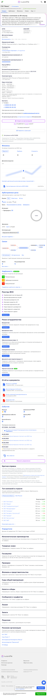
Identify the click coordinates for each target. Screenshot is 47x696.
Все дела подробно (7, 236)
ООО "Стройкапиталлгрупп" (11, 506)
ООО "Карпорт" (7, 515)
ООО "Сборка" (7, 504)
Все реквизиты (6, 39)
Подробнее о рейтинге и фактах (11, 287)
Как (15, 124)
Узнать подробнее (20, 689)
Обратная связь (28, 663)
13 (3, 277)
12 (5, 411)
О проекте (4, 660)
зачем (27, 124)
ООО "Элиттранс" (8, 501)
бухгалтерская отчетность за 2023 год (21, 436)
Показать (42, 24)
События (5, 407)
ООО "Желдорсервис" (9, 508)
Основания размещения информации (9, 671)
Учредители (7, 529)
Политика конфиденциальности (31, 669)
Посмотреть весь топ (8, 524)
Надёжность (7, 271)
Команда (3, 665)
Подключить (41, 694)
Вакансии (26, 660)
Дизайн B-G (26, 671)
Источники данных (6, 663)
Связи (4, 241)
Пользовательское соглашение (8, 669)
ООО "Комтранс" (7, 511)
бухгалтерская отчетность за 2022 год (21, 440)
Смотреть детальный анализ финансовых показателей (18, 181)
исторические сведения (24, 117)
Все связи (5, 266)
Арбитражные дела (10, 193)
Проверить (6, 356)
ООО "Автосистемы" (8, 518)
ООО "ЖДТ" (6, 520)
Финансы (6, 146)
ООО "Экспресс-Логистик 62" (11, 513)
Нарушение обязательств (10, 232)
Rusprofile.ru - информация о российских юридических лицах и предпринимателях (23, 2)
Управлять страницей (23, 130)
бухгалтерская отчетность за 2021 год (20, 444)
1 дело (10, 226)
